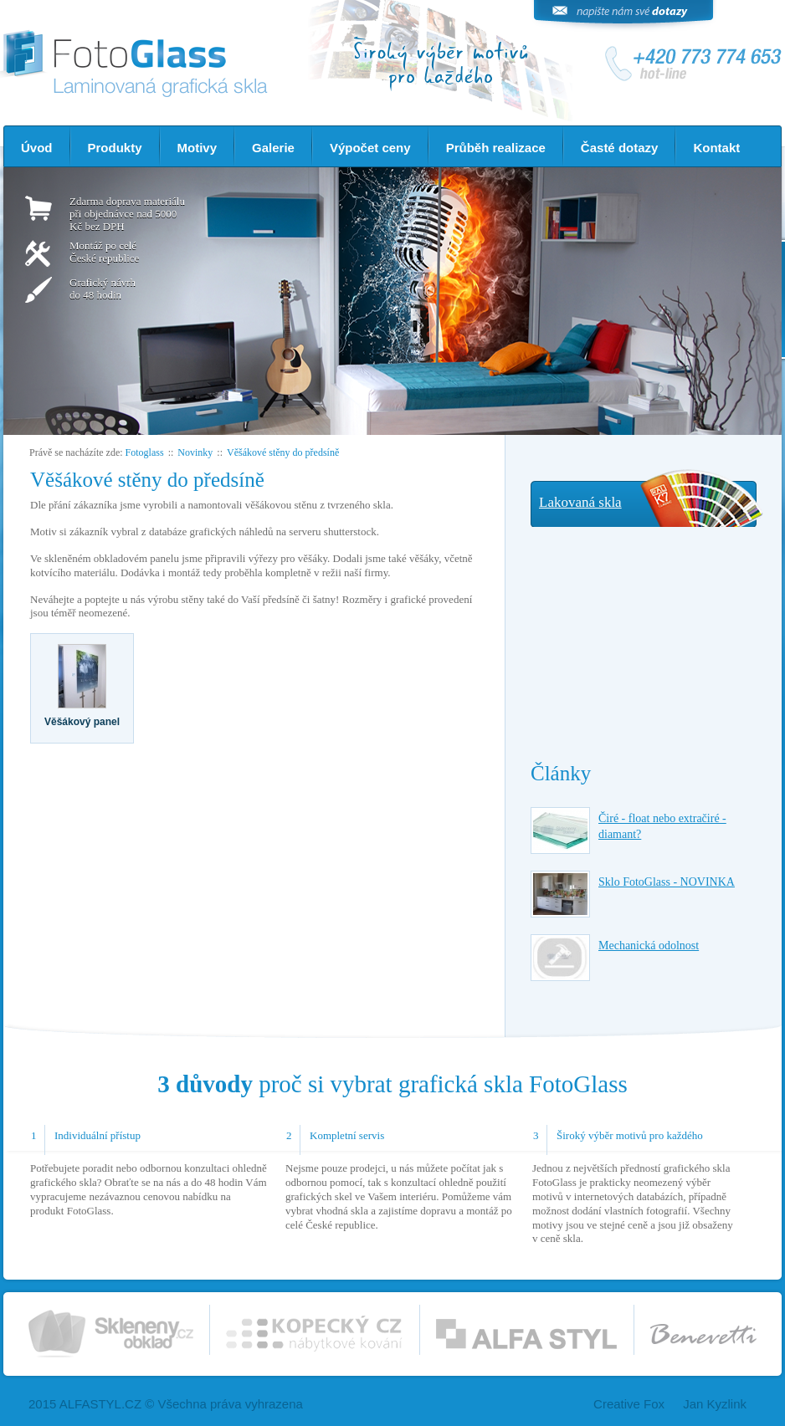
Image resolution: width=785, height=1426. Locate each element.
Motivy (197, 148)
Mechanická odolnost (648, 945)
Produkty (115, 148)
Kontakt (716, 148)
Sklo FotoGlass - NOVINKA (666, 882)
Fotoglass (145, 452)
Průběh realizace (496, 148)
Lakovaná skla (580, 502)
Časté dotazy (620, 148)
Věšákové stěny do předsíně (283, 452)
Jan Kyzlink (715, 1404)
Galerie (273, 148)
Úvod (37, 148)
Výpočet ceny (370, 148)
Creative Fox (628, 1404)
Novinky (195, 452)
